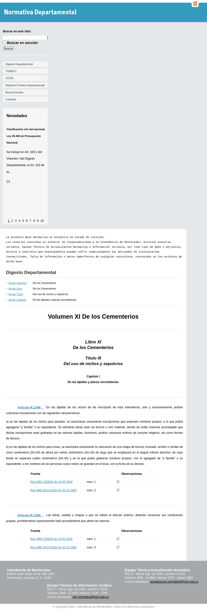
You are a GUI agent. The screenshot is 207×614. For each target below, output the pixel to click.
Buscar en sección (22, 43)
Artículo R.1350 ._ (30, 515)
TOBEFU (11, 71)
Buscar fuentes (14, 92)
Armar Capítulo (17, 299)
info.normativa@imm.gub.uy (91, 597)
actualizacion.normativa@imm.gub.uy (174, 581)
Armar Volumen (17, 282)
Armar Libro (15, 288)
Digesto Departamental (19, 64)
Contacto (11, 99)
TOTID (10, 78)
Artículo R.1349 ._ (30, 407)
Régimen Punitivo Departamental (25, 85)
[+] (8, 181)
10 (42, 220)
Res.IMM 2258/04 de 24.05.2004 (51, 482)
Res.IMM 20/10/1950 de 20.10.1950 (53, 490)
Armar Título (15, 294)
